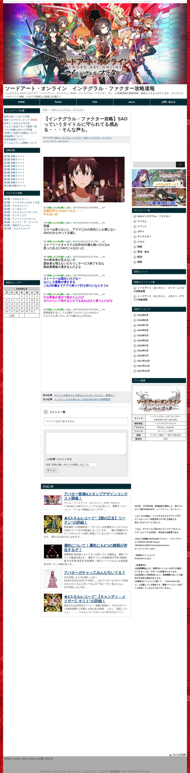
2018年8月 (143, 320)
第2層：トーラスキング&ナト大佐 (22, 202)
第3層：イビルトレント (16, 205)
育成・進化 (143, 251)
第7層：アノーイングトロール (20, 218)
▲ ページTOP (177, 754)
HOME (21, 102)
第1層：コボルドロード (16, 199)
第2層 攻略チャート (14, 159)
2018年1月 (143, 355)
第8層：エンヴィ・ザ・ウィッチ (21, 222)
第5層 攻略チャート (14, 169)
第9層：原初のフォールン (17, 225)
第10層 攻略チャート (15, 185)
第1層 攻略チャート (14, 156)
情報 (139, 246)
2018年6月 (143, 330)
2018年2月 (143, 350)
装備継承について (13, 136)
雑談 (139, 261)
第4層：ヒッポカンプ (15, 209)
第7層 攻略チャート (14, 175)
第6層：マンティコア (15, 215)
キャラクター (144, 236)
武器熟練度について (14, 139)
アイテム (142, 221)
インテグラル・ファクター (100, 138)
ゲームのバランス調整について (20, 142)
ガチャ (140, 231)
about (132, 102)
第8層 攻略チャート (14, 179)
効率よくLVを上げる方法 (17, 123)
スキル (140, 241)
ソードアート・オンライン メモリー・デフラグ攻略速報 (158, 298)
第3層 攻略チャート (14, 162)
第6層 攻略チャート (14, 172)
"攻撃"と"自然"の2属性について (20, 133)
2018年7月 (143, 325)
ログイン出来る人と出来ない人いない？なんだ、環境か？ (84, 395)
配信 (139, 256)
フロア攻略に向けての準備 (18, 129)
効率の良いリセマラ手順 (17, 116)
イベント (142, 226)
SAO (85, 138)
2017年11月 (143, 366)
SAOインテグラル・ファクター (68, 138)
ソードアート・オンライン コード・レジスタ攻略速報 (158, 290)
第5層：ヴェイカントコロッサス (21, 212)
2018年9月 (143, 315)
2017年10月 (143, 371)
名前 (48, 469)
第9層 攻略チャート (14, 182)
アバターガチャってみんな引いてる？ (94, 577)
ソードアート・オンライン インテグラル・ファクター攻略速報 (80, 88)
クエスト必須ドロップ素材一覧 (20, 126)
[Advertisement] (22, 259)
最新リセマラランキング (17, 119)
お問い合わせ (168, 102)
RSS (94, 102)
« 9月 (11, 315)
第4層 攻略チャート (14, 166)
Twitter (58, 102)
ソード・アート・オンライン (56, 141)
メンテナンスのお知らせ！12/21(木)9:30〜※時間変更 (82, 399)
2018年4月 (143, 340)
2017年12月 (143, 360)
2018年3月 (143, 345)
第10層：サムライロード (17, 228)
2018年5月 (143, 335)
